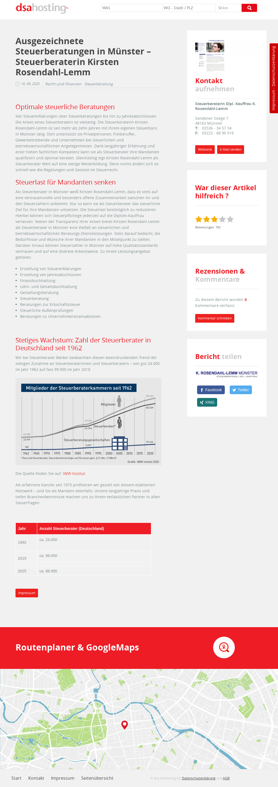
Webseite (205, 149)
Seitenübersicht (97, 778)
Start (16, 778)
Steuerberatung (98, 84)
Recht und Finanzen (63, 84)
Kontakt (36, 778)
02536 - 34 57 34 (217, 128)
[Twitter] (241, 390)
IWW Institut (74, 473)
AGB (226, 778)
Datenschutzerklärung (273, 66)
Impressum (273, 100)
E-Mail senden (230, 149)
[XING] (207, 402)
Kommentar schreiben (215, 318)
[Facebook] (211, 390)
